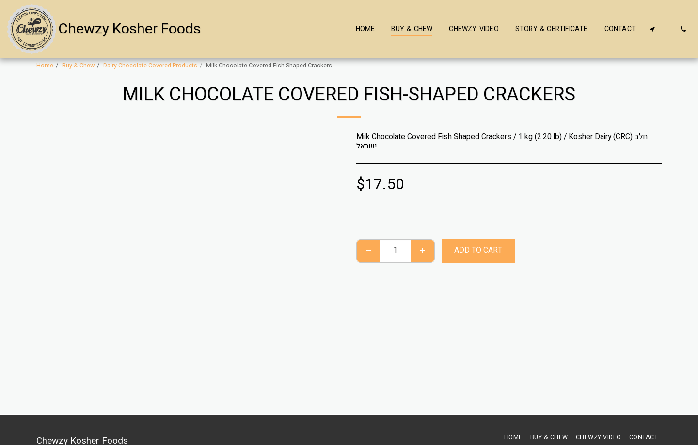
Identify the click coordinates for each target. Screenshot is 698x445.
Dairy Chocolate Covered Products (150, 65)
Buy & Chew (78, 65)
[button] (652, 29)
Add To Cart (478, 250)
